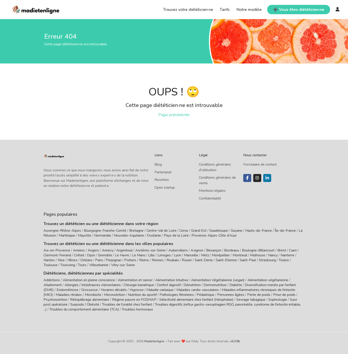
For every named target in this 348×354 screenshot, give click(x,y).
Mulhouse (257, 255)
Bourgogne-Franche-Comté (105, 230)
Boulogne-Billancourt (258, 250)
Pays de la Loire (176, 235)
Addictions (52, 280)
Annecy (107, 250)
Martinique (67, 235)
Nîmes (72, 260)
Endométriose (67, 289)
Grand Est (198, 230)
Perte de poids (258, 294)
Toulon (284, 260)
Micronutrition (114, 294)
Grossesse (89, 289)
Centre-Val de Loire (161, 230)
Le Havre (122, 255)
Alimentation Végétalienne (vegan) (218, 280)
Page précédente (174, 114)
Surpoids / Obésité (84, 304)
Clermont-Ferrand (57, 255)
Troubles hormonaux (137, 309)
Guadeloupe (218, 230)
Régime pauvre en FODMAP (134, 299)
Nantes (49, 260)
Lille (151, 255)
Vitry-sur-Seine (123, 265)
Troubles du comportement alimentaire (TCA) (84, 309)
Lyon (177, 255)
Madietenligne (154, 341)
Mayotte (84, 235)
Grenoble (105, 255)
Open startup (164, 187)
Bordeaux (231, 250)
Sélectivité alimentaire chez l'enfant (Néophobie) (196, 299)
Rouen (187, 260)
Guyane (236, 230)
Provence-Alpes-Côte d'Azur (214, 235)
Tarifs (225, 9)
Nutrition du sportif (142, 294)
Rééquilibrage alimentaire (89, 299)
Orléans (86, 260)
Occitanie (154, 235)
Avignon (197, 250)
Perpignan (113, 260)
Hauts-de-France (258, 230)
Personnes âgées (230, 294)
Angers (93, 250)
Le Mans (138, 255)
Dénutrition (192, 285)
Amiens (79, 250)
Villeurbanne (98, 265)
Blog (158, 164)
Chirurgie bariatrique (139, 285)
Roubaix (172, 260)
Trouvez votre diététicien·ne (188, 9)
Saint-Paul (248, 260)
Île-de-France (285, 230)
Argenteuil (124, 250)
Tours (82, 265)
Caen (293, 250)
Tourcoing (67, 265)
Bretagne (136, 230)
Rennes (158, 260)
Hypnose (137, 289)
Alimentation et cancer (135, 280)
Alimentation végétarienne (267, 280)
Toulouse (50, 265)
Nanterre (287, 255)
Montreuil (240, 255)
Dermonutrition (215, 285)
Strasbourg (267, 260)
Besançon (213, 250)
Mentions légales (212, 190)
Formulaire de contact (260, 164)
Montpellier (221, 255)
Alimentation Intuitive (171, 280)
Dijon (91, 255)
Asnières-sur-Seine (150, 250)
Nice (61, 260)
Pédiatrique (205, 294)
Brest (281, 250)
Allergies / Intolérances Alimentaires (93, 285)
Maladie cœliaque (160, 289)
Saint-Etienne (226, 260)
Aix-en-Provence (57, 250)
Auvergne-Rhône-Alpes (62, 230)
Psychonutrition (55, 299)
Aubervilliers (178, 250)
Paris (99, 260)
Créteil (79, 255)
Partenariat (163, 172)
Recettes (161, 179)
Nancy (273, 255)
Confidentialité (210, 198)
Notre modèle (249, 9)
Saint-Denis (204, 260)
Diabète (235, 285)
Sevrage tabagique (250, 299)
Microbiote (93, 294)
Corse (183, 230)
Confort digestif (169, 285)
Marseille (191, 255)
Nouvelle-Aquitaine (129, 235)
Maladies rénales (69, 294)
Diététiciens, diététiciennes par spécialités (83, 273)
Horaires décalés (114, 289)
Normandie (102, 235)
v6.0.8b (235, 341)
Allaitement (53, 285)
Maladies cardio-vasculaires (197, 289)
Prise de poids (284, 294)
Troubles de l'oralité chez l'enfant (127, 304)
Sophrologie (277, 299)
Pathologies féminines (177, 294)
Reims (144, 260)
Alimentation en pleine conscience (89, 280)
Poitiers (130, 260)
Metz (205, 255)
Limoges (164, 255)
